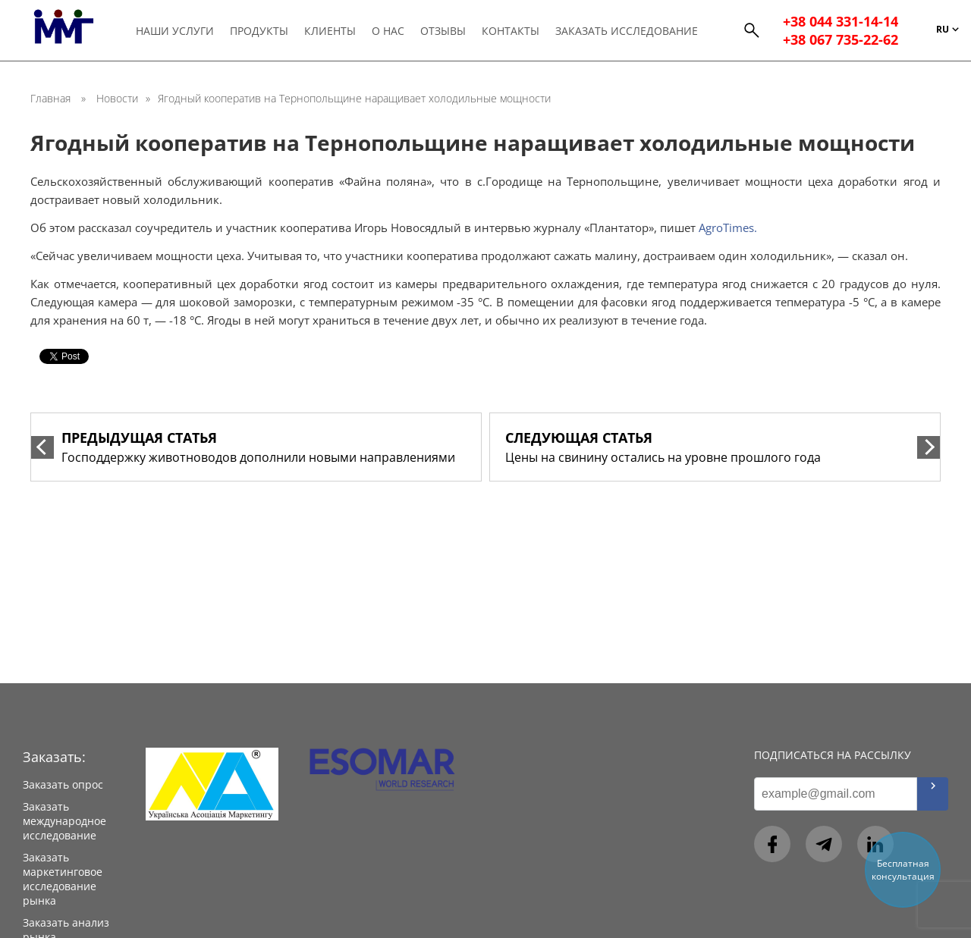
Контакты (511, 31)
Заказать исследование (627, 31)
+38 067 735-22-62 (840, 41)
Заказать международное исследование (64, 820)
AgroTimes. (728, 227)
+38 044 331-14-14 (840, 23)
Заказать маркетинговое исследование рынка (62, 879)
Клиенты (331, 31)
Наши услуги (176, 31)
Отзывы (444, 31)
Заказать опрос (63, 784)
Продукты (260, 31)
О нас (388, 31)
